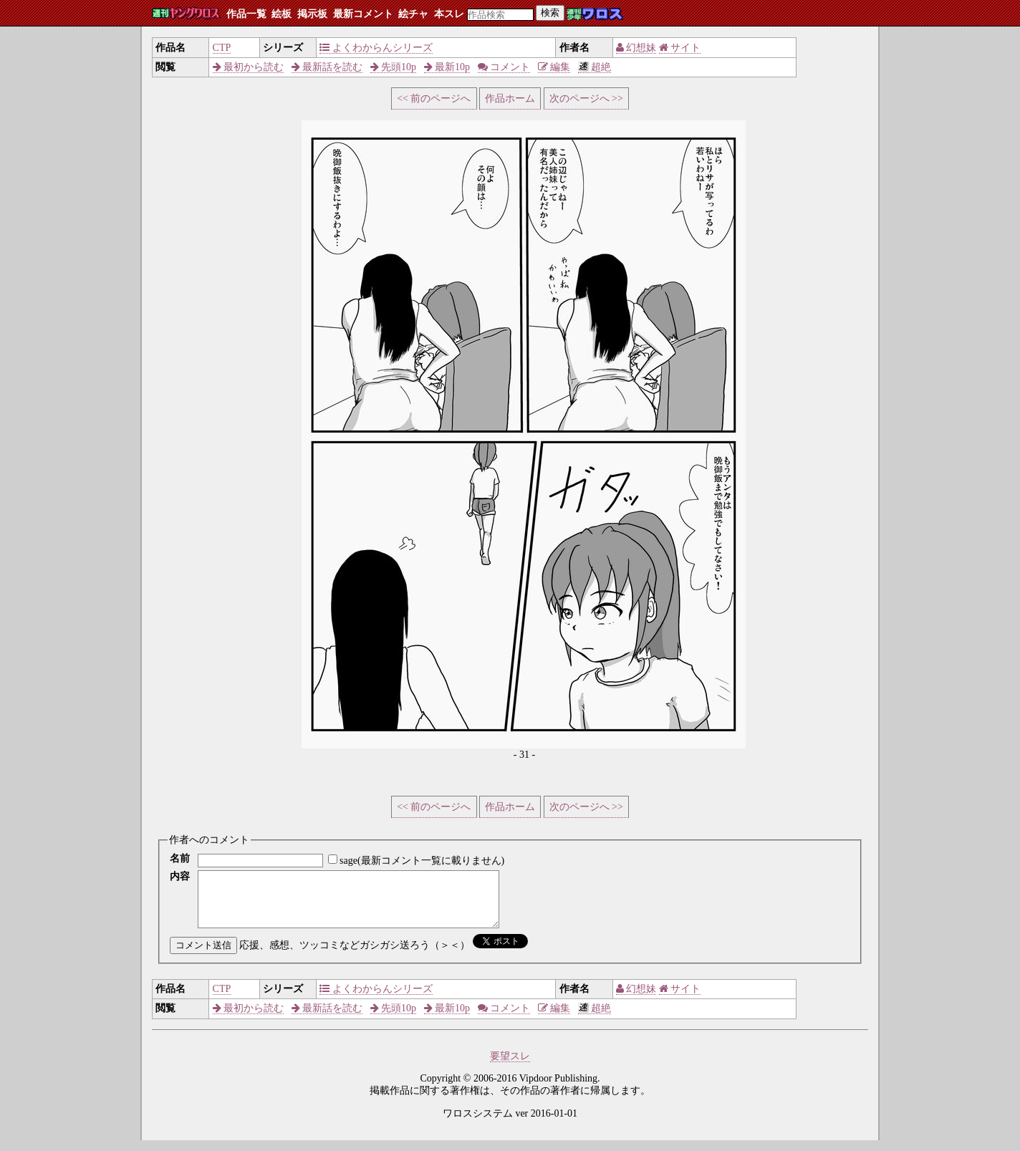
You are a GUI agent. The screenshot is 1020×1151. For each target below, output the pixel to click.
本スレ (449, 14)
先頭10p (393, 67)
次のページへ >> (586, 98)
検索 (550, 12)
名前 (180, 858)
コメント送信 (203, 955)
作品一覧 (246, 14)
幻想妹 (636, 47)
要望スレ (510, 1066)
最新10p (447, 67)
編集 (554, 67)
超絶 (595, 67)
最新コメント (363, 14)
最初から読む (248, 67)
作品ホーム (510, 98)
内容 (180, 876)
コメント (504, 67)
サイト (680, 47)
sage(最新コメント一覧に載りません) (422, 860)
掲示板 (312, 14)
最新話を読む (327, 67)
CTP (222, 47)
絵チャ (413, 14)
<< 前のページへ (434, 98)
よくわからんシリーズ (376, 47)
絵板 (281, 14)
